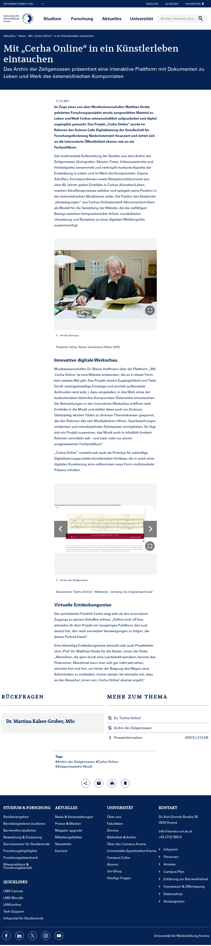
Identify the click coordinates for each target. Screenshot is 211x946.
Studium (52, 18)
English (152, 3)
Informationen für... (24, 4)
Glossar (170, 3)
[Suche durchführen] (200, 18)
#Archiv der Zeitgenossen (75, 761)
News (22, 36)
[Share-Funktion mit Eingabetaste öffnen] (85, 783)
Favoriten (193, 3)
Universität (141, 18)
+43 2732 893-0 (170, 837)
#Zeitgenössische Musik (73, 766)
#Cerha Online (107, 761)
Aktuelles (112, 18)
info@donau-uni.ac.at (175, 831)
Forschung (82, 18)
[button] (150, 310)
